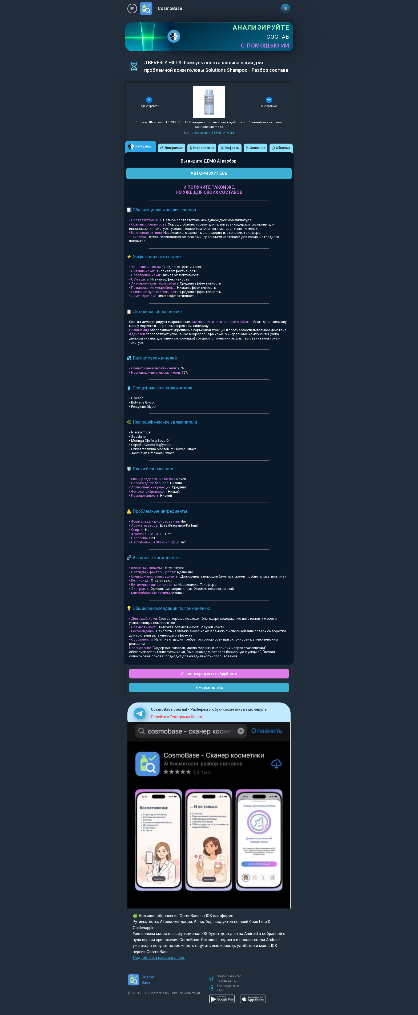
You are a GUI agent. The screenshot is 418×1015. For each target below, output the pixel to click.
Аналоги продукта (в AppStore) (209, 674)
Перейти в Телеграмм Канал (176, 717)
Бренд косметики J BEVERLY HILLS (209, 133)
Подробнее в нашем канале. (159, 957)
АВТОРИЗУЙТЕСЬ (209, 173)
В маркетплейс (209, 687)
